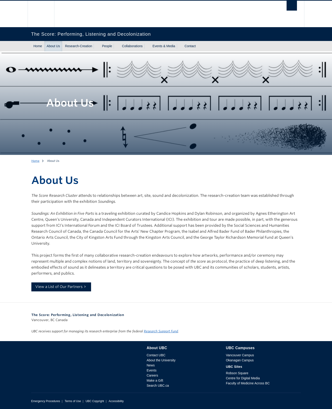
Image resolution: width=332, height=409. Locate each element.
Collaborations (132, 46)
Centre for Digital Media (243, 378)
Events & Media (164, 46)
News (151, 365)
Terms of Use (73, 401)
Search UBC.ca (158, 385)
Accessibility (116, 401)
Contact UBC (156, 355)
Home (37, 46)
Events (152, 370)
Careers (152, 375)
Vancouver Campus (240, 355)
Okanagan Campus (240, 360)
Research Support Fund (161, 331)
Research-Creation (78, 46)
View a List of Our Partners (59, 286)
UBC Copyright (95, 401)
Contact (190, 46)
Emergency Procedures (45, 401)
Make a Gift (155, 380)
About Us (53, 46)
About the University (161, 360)
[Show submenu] (96, 46)
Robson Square (237, 373)
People (107, 46)
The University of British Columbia (41, 14)
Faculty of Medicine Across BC (248, 383)
